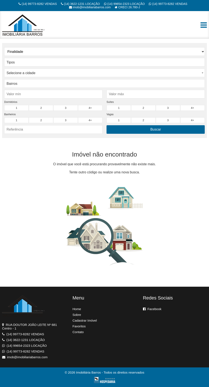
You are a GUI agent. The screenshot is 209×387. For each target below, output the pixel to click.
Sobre (76, 315)
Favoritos (79, 326)
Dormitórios (10, 102)
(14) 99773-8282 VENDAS (38, 4)
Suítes (110, 102)
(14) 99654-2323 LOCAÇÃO (124, 4)
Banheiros (10, 114)
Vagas (110, 114)
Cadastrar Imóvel (84, 320)
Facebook (152, 309)
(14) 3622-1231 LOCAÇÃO (80, 4)
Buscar (155, 129)
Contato (78, 332)
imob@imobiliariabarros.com (90, 7)
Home (76, 309)
